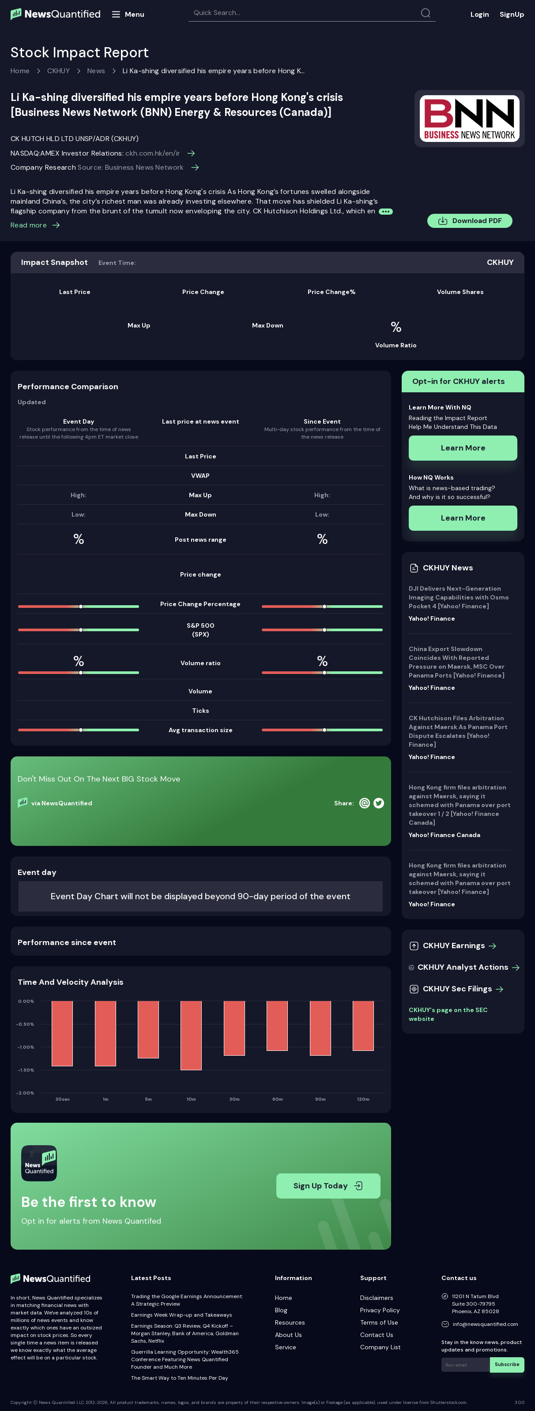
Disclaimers (376, 1298)
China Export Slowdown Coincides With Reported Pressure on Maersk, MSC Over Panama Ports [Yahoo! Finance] (457, 662)
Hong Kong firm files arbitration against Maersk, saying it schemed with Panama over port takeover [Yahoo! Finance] (460, 878)
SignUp (512, 14)
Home (20, 70)
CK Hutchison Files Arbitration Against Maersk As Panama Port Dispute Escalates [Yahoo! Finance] (458, 731)
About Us (288, 1335)
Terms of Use (379, 1322)
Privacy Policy (380, 1310)
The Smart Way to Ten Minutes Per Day (179, 1377)
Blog (281, 1310)
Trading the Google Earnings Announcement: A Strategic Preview (187, 1300)
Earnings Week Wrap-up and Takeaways (181, 1314)
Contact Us (376, 1335)
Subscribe (508, 1364)
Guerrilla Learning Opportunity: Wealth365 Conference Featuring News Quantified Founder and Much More (185, 1359)
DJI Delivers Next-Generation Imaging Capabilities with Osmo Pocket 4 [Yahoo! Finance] (459, 597)
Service (285, 1347)
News (96, 70)
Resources (290, 1322)
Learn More (463, 448)
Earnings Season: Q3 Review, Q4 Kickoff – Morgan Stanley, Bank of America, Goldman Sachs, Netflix (185, 1333)
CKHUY (58, 70)
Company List (380, 1347)
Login (480, 14)
